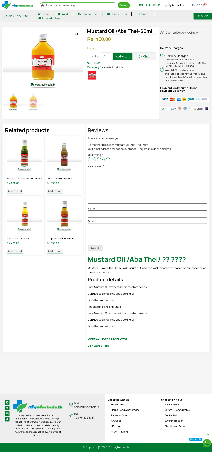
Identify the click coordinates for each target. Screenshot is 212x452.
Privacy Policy (172, 404)
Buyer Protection (174, 420)
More (143, 14)
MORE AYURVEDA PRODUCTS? (107, 339)
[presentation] (113, 238)
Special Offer (117, 14)
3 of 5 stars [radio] (99, 159)
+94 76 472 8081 (16, 16)
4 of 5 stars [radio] (103, 159)
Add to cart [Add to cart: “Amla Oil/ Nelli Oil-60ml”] (55, 191)
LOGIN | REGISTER (149, 5)
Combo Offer (88, 14)
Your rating (95, 155)
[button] (77, 34)
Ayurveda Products (111, 67)
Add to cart (123, 56)
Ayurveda (116, 420)
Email (92, 221)
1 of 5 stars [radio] (90, 159)
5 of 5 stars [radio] (108, 159)
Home (43, 14)
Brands (63, 14)
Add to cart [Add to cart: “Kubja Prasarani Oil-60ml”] (55, 251)
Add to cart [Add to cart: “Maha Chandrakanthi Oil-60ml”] (15, 191)
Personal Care (119, 415)
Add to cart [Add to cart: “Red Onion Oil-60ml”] (15, 251)
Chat (144, 56)
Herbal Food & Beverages (125, 410)
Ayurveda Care (51, 18)
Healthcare (117, 404)
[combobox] (78, 5)
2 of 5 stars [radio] (94, 159)
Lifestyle (116, 426)
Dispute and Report (176, 426)
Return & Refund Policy (177, 410)
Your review (96, 166)
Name (92, 209)
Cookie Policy (172, 415)
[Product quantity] (106, 56)
